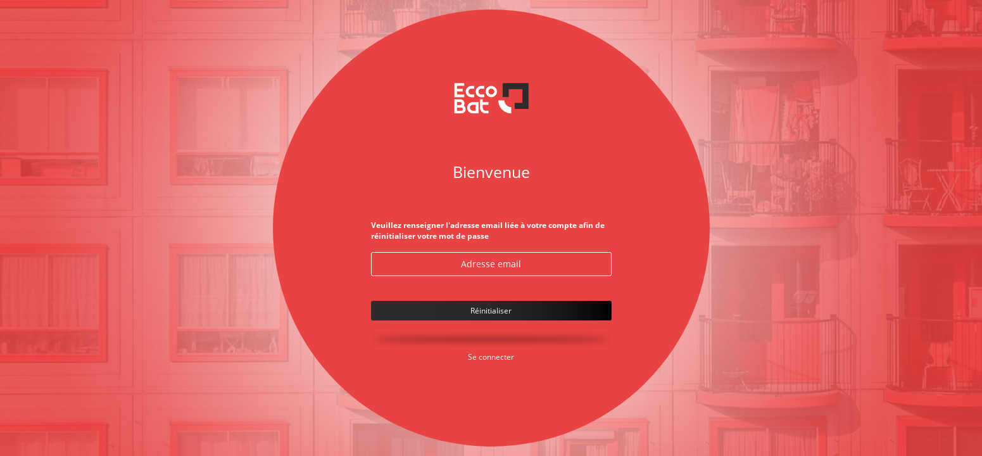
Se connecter (491, 357)
